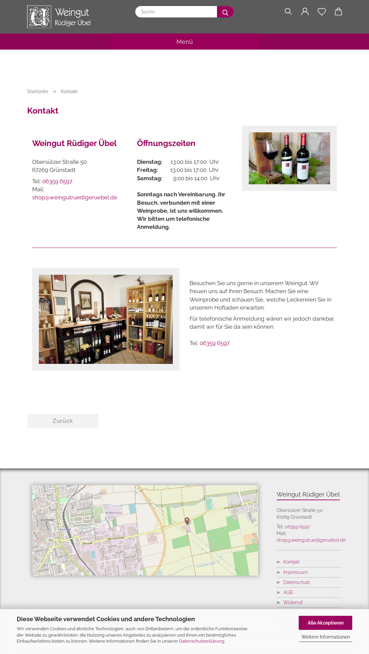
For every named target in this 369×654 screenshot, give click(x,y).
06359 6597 (57, 181)
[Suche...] (225, 11)
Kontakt (291, 562)
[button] (305, 11)
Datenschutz (296, 582)
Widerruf (292, 602)
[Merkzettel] (321, 11)
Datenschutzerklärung (201, 641)
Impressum (295, 572)
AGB (288, 592)
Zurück (63, 420)
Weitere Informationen (325, 637)
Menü (184, 41)
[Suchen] (288, 11)
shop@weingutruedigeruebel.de (74, 197)
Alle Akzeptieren (326, 623)
